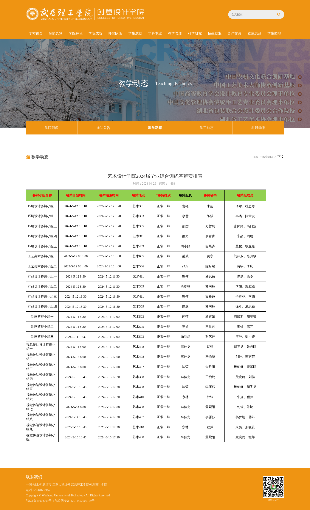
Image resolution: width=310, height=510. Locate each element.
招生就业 (215, 33)
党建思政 (254, 33)
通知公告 (103, 128)
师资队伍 (115, 33)
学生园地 (274, 33)
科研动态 (258, 128)
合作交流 (234, 33)
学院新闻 (52, 128)
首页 (256, 156)
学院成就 (95, 33)
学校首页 (36, 33)
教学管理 (175, 33)
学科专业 (155, 33)
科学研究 (195, 33)
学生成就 (135, 33)
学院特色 (75, 33)
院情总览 (55, 33)
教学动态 (155, 128)
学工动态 (207, 128)
